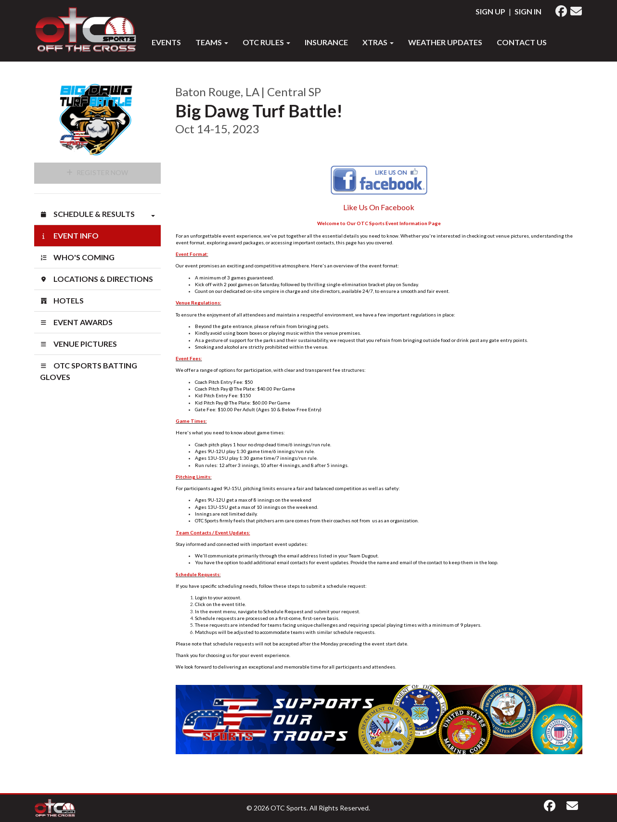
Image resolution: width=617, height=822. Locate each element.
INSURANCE (326, 42)
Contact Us (522, 42)
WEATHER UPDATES (445, 42)
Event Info (69, 235)
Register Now (97, 172)
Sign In (527, 11)
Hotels (62, 300)
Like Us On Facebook (378, 207)
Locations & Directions (96, 278)
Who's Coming (77, 257)
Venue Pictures (78, 343)
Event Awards (76, 322)
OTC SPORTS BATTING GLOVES (88, 371)
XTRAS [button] (378, 42)
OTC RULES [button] (266, 42)
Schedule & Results (97, 214)
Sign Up (490, 11)
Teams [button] (211, 42)
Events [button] (166, 42)
